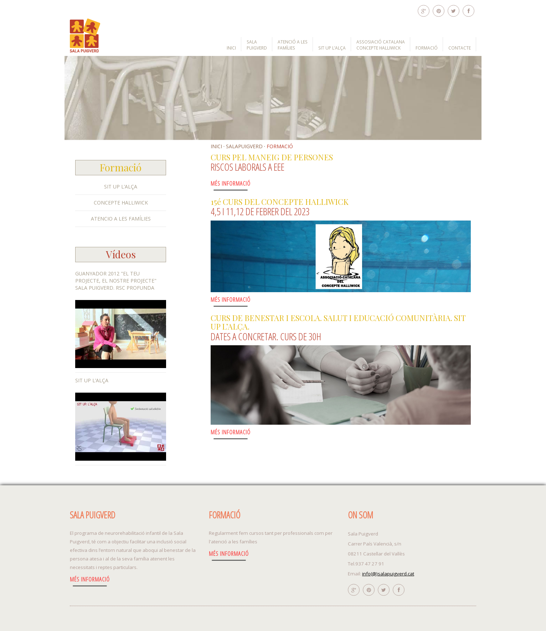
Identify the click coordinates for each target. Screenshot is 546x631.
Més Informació (231, 183)
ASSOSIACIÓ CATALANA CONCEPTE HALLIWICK (380, 45)
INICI (231, 48)
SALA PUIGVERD (257, 45)
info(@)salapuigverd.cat (388, 573)
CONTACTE (459, 48)
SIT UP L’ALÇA (332, 48)
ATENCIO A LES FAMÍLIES (121, 218)
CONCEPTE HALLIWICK (121, 202)
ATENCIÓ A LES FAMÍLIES (293, 45)
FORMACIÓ (427, 48)
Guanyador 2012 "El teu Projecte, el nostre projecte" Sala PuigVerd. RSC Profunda (115, 280)
